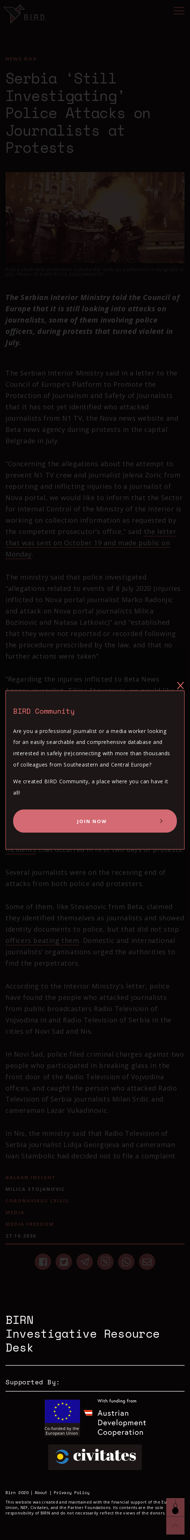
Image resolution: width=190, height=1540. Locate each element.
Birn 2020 (16, 1493)
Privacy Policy (72, 1493)
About (41, 1493)
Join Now (92, 821)
